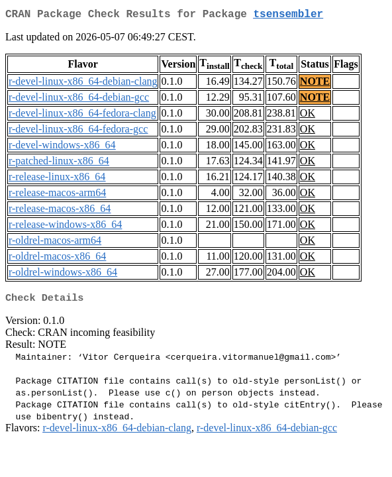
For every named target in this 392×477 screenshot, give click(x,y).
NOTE (315, 83)
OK (307, 115)
